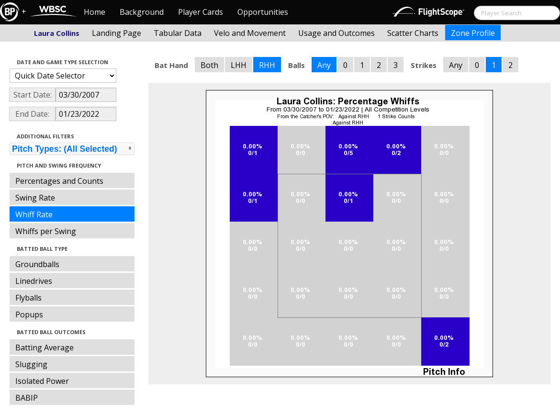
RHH (267, 65)
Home (94, 12)
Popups (29, 314)
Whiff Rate (34, 214)
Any (324, 65)
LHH (238, 65)
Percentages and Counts (59, 181)
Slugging (31, 364)
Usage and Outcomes (336, 33)
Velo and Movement (250, 33)
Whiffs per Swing (45, 231)
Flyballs (28, 297)
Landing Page (116, 33)
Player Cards (200, 12)
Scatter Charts (412, 33)
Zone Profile (473, 33)
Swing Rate (35, 197)
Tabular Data (178, 33)
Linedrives (33, 281)
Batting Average (44, 347)
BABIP (26, 398)
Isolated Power (42, 381)
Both (209, 65)
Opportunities (262, 12)
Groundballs (37, 264)
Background (142, 12)
